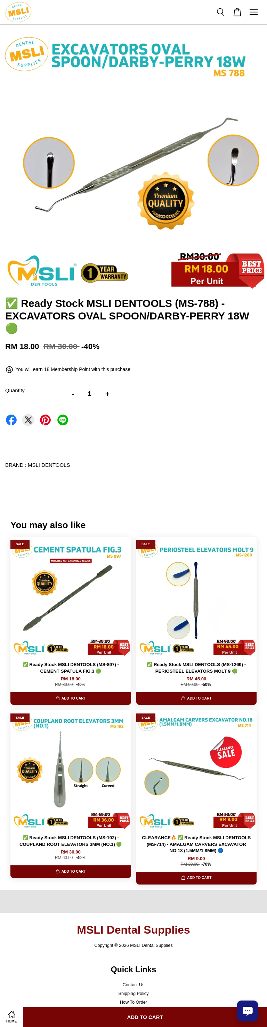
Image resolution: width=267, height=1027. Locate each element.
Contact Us (133, 984)
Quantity (15, 390)
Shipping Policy (133, 993)
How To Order (133, 1002)
